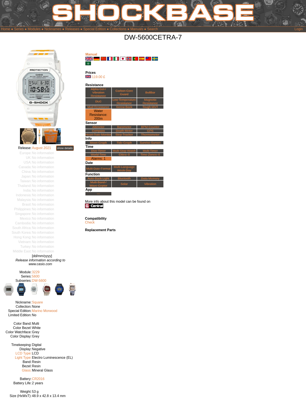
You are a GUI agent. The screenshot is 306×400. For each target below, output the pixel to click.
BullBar (150, 92)
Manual (91, 54)
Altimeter (98, 127)
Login (299, 29)
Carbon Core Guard (124, 92)
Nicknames (52, 29)
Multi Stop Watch (124, 150)
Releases (72, 29)
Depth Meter (124, 130)
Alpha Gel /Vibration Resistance (98, 92)
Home (5, 29)
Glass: (26, 370)
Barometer (124, 127)
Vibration (150, 184)
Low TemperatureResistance (124, 101)
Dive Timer (98, 150)
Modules (34, 29)
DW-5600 (39, 280)
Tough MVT (150, 107)
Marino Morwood (44, 311)
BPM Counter (150, 127)
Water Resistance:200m (98, 114)
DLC (98, 101)
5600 (36, 276)
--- (98, 193)
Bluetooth (124, 178)
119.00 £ (98, 77)
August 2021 (41, 148)
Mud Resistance (98, 107)
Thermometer (150, 134)
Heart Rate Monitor (98, 134)
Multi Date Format (98, 168)
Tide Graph (124, 142)
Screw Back (124, 107)
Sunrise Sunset (150, 142)
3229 (36, 272)
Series (19, 29)
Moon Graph (98, 142)
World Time (98, 154)
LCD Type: (23, 353)
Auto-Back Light (98, 178)
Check (90, 222)
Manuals (136, 29)
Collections (118, 29)
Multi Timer (150, 150)
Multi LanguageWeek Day (124, 168)
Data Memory (150, 178)
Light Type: (23, 357)
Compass (98, 130)
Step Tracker (124, 134)
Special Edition (94, 29)
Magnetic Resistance (150, 101)
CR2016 (38, 379)
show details (65, 148)
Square (37, 302)
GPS (150, 130)
